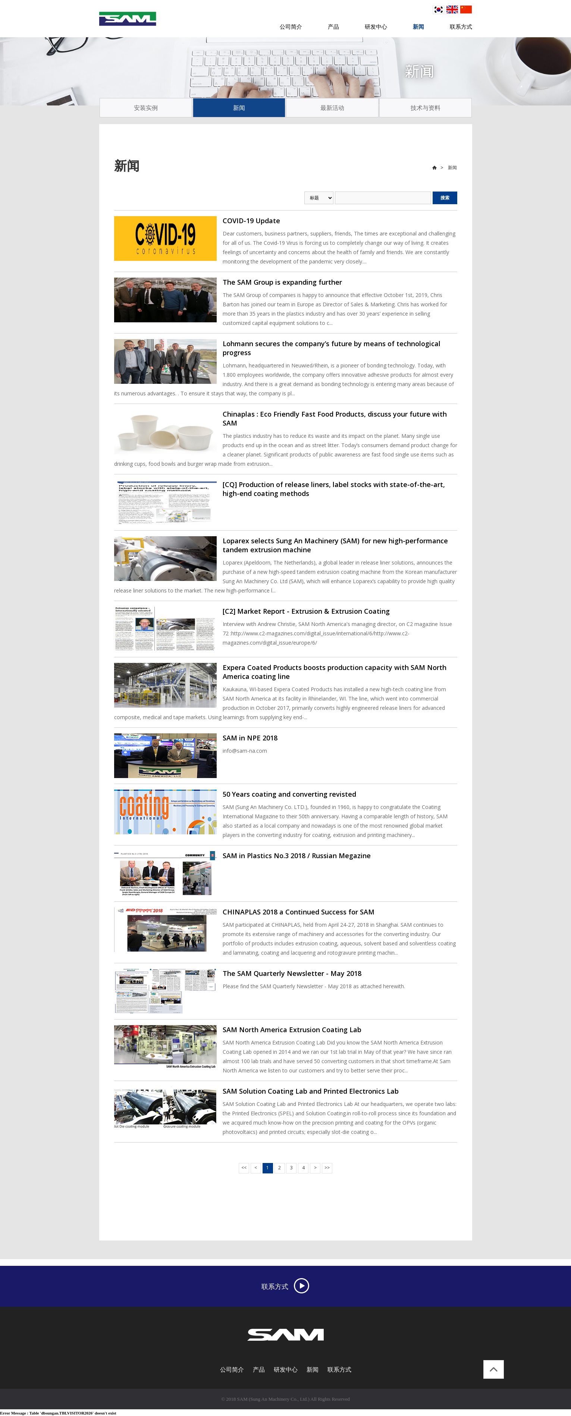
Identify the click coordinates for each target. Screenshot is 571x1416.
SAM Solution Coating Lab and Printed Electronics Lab (311, 1091)
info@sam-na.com (245, 750)
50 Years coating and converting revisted (289, 794)
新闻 (418, 26)
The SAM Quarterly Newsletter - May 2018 (292, 973)
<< (244, 1167)
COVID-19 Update (251, 220)
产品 (333, 26)
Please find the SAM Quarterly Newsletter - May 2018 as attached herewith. (314, 986)
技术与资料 (425, 108)
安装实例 (146, 108)
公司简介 (291, 26)
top (493, 1369)
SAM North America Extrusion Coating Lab (292, 1029)
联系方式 (461, 26)
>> (327, 1167)
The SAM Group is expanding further (282, 282)
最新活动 (332, 108)
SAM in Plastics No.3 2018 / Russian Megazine (297, 855)
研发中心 (376, 26)
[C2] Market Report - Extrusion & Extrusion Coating (306, 611)
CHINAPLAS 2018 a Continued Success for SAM (298, 911)
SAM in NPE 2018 (250, 737)
